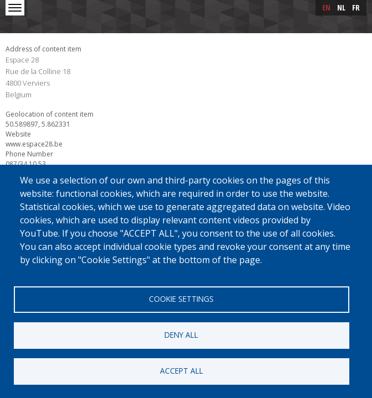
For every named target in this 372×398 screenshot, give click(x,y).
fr (356, 7)
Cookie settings (181, 299)
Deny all (181, 334)
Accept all (181, 370)
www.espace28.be (34, 144)
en (326, 7)
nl (341, 7)
